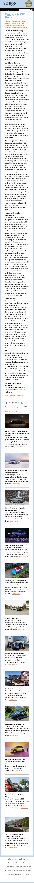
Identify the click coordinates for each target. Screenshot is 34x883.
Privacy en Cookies (14, 874)
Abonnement (12, 859)
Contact (25, 863)
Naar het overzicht (11, 411)
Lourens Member (15, 863)
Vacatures (10, 870)
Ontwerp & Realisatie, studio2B (17, 879)
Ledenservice (23, 859)
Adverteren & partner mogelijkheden (19, 867)
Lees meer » (20, 446)
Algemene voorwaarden (23, 870)
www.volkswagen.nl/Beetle (14, 395)
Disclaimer (26, 874)
